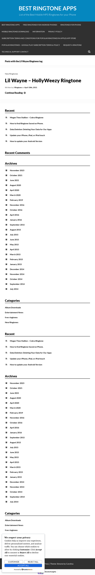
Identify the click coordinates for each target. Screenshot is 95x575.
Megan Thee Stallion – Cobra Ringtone (26, 117)
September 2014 (17, 284)
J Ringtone (18, 87)
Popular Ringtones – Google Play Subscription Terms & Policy (31, 45)
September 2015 (17, 225)
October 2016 (16, 210)
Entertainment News (14, 312)
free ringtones (11, 317)
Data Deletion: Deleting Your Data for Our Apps (31, 129)
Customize (13, 562)
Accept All (23, 565)
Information (39, 32)
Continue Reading (15, 92)
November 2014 (17, 274)
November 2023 (17, 170)
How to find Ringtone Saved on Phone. (26, 123)
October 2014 (16, 279)
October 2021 (16, 175)
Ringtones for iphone (70, 25)
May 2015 (14, 244)
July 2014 (14, 289)
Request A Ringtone (72, 45)
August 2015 (15, 229)
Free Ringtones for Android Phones (40, 25)
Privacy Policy (55, 32)
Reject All (33, 562)
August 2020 (15, 185)
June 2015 (14, 239)
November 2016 (17, 205)
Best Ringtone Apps (47, 8)
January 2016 (16, 220)
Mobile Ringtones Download (15, 32)
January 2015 (16, 264)
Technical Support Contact (15, 52)
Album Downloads (13, 307)
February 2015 (16, 259)
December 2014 (17, 269)
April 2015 (14, 249)
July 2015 (14, 234)
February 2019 (16, 200)
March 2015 (15, 254)
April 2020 (14, 190)
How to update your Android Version (26, 141)
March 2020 (15, 195)
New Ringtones (11, 74)
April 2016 (14, 215)
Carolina (69, 564)
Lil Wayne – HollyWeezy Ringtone (43, 80)
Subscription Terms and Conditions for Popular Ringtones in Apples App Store (39, 38)
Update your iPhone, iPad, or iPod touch (27, 135)
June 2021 (14, 180)
